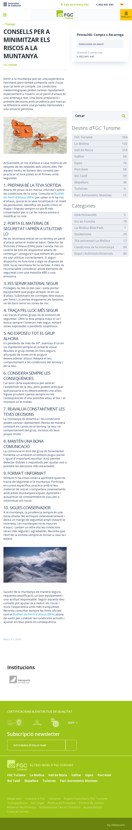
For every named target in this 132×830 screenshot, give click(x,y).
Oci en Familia (84, 221)
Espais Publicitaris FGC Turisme (85, 799)
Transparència (17, 803)
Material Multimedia (21, 807)
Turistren (81, 189)
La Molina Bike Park (88, 228)
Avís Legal (37, 803)
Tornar (9, 24)
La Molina (81, 144)
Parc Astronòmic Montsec (93, 195)
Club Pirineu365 (85, 215)
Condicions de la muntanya (94, 247)
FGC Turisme (10, 65)
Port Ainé (81, 169)
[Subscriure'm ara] (71, 745)
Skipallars (81, 182)
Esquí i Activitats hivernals (93, 253)
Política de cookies (91, 803)
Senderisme (82, 234)
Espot (78, 163)
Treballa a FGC (35, 799)
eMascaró (118, 825)
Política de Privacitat (61, 803)
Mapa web (14, 799)
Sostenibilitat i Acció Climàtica (59, 807)
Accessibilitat (93, 807)
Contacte (54, 799)
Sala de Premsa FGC (75, 4)
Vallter (79, 156)
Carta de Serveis (18, 811)
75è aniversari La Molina (92, 241)
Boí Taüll (80, 176)
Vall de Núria (83, 150)
